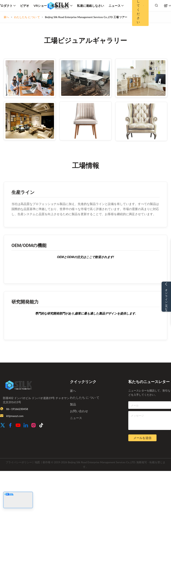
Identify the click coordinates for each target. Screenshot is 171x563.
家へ (6, 17)
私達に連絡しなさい (90, 6)
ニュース (116, 6)
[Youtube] (18, 425)
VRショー (40, 6)
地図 (37, 462)
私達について (61, 6)
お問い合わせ (79, 411)
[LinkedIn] (25, 425)
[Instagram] (33, 425)
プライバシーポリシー (19, 462)
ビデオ (24, 6)
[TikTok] (41, 425)
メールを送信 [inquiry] (142, 438)
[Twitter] (2, 425)
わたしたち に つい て (27, 17)
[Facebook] (10, 425)
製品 (73, 404)
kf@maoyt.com (14, 415)
